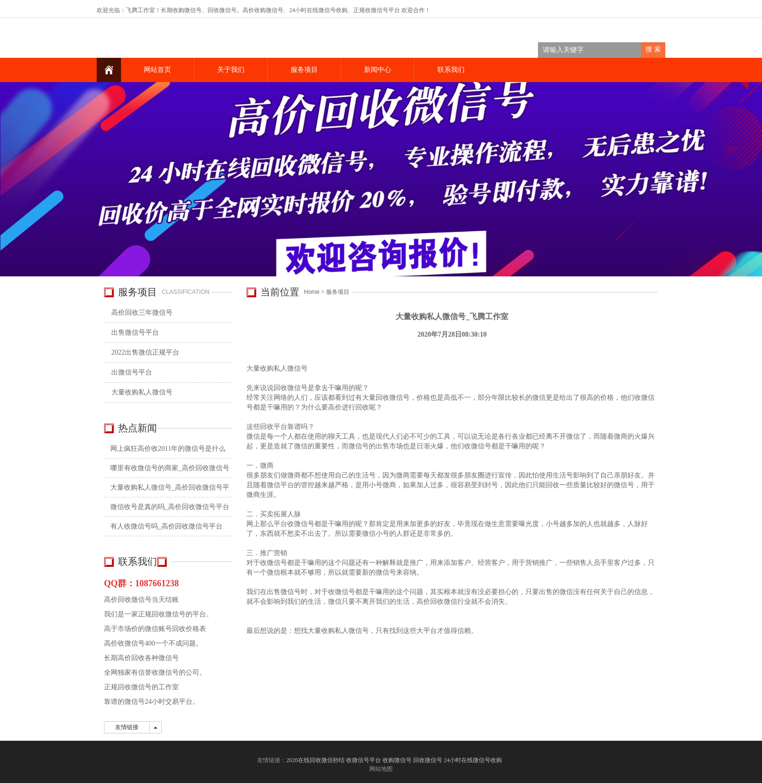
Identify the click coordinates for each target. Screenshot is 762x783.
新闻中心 (377, 69)
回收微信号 (222, 10)
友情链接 (126, 727)
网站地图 (381, 769)
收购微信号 (397, 760)
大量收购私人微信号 (142, 392)
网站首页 (157, 69)
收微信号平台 (382, 10)
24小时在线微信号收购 (318, 10)
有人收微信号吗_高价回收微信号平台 (166, 526)
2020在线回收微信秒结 (315, 760)
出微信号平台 (131, 372)
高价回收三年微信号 (142, 312)
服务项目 (304, 69)
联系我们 (451, 69)
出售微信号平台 (135, 332)
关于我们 (230, 69)
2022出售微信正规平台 (145, 352)
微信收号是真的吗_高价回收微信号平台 (169, 507)
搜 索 (653, 49)
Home (312, 292)
